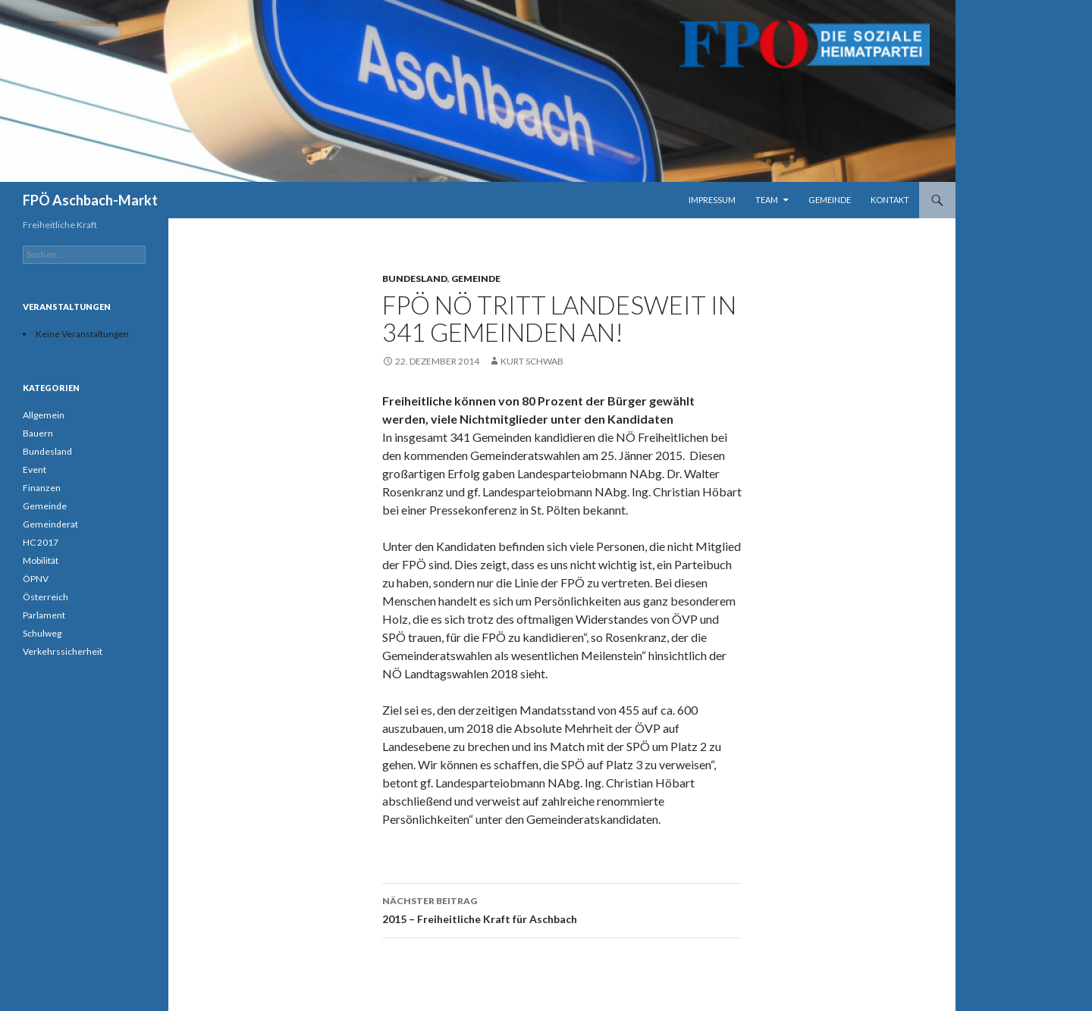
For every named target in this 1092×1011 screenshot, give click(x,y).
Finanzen (42, 487)
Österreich (45, 597)
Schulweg (42, 633)
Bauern (38, 433)
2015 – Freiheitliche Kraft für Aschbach (562, 908)
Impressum (712, 200)
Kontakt (890, 200)
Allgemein (43, 415)
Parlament (44, 615)
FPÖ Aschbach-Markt (90, 200)
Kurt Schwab (531, 361)
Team (766, 200)
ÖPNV (36, 578)
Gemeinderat (50, 524)
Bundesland (414, 278)
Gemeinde (829, 200)
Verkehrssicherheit (62, 651)
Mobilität (40, 560)
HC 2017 (40, 542)
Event (34, 469)
